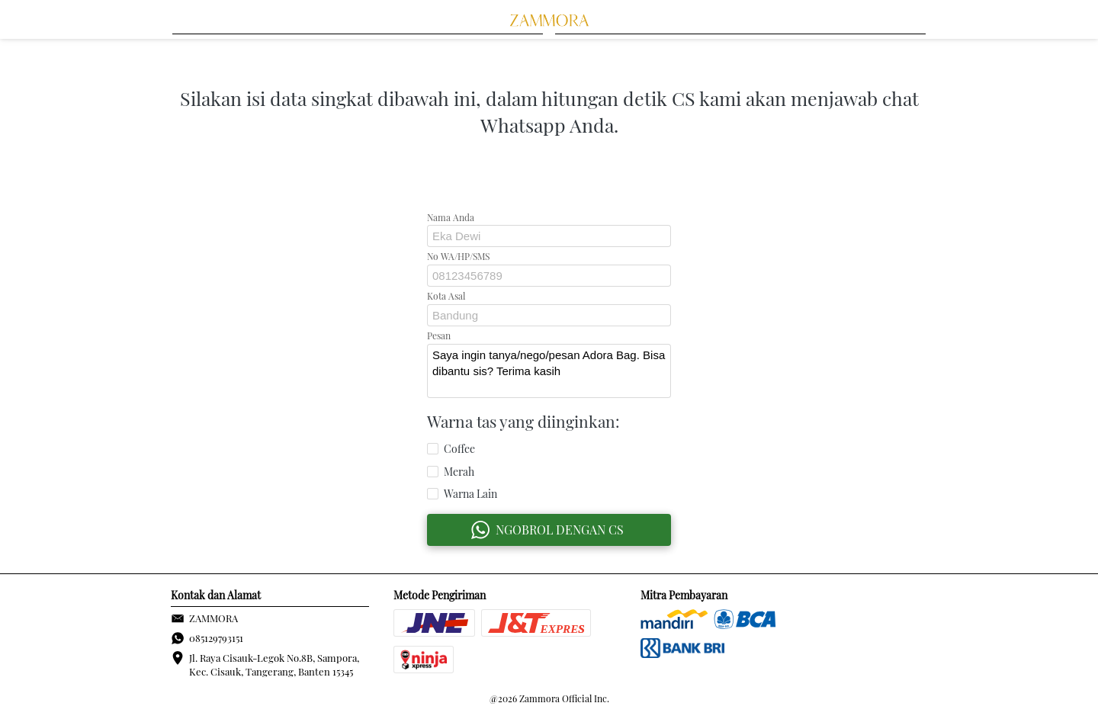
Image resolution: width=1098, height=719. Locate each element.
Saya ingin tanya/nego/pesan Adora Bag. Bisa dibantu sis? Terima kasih (549, 371)
